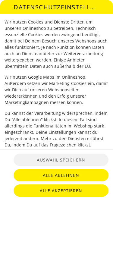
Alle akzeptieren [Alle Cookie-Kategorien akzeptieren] (61, 190)
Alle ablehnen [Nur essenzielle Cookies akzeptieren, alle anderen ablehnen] (61, 175)
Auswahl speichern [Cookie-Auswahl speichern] (61, 160)
